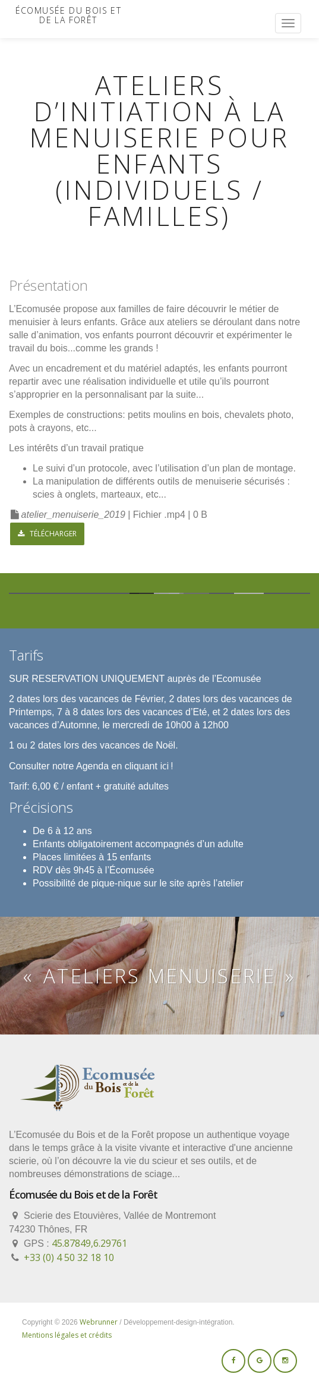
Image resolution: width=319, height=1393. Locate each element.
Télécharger (47, 534)
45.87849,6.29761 (89, 1243)
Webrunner (99, 1322)
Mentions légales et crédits (67, 1335)
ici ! (166, 765)
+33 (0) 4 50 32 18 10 (69, 1257)
